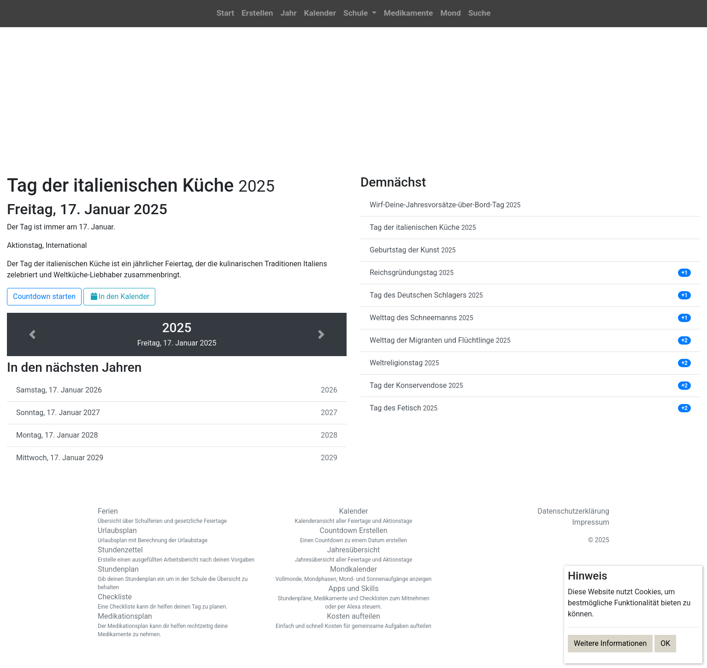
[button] (360, 13)
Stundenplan (178, 578)
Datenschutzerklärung (573, 511)
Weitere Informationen (610, 643)
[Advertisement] (353, 106)
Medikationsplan (178, 625)
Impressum (591, 522)
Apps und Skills (353, 597)
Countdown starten (44, 296)
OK (665, 643)
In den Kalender (119, 296)
